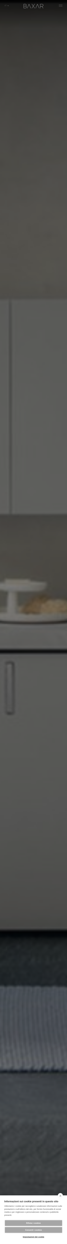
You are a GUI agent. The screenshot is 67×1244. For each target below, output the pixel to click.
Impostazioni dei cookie (33, 1237)
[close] (60, 1195)
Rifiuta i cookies (33, 1223)
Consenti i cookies (33, 1230)
